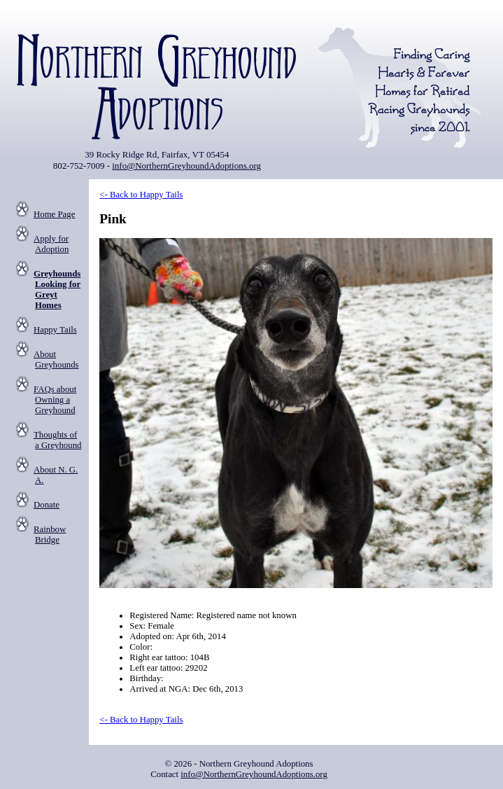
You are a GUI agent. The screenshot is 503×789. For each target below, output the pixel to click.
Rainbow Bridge (50, 534)
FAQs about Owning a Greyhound (55, 399)
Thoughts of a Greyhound (57, 440)
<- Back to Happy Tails (141, 195)
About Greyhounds (56, 359)
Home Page (54, 214)
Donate (46, 505)
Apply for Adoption (51, 244)
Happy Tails (55, 330)
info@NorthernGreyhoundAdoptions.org (186, 165)
